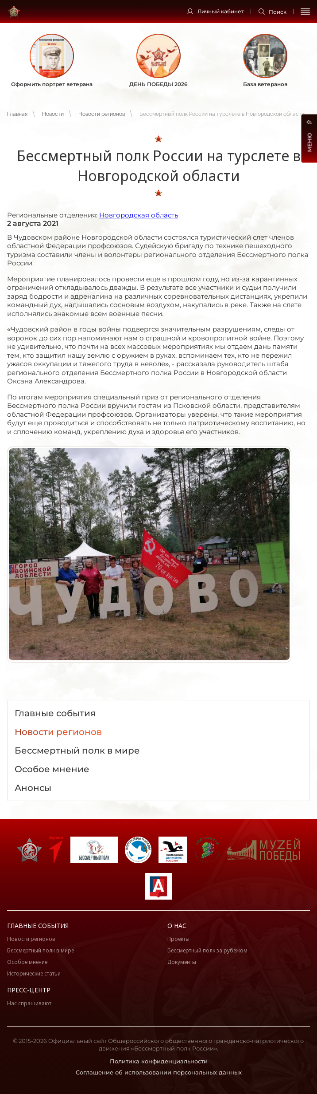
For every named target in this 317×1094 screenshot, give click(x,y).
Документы (181, 962)
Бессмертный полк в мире (40, 950)
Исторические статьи (34, 973)
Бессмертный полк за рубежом (207, 950)
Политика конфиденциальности (159, 1061)
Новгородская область (138, 215)
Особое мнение (27, 962)
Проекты (178, 939)
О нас (176, 925)
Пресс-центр (28, 990)
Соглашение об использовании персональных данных (159, 1072)
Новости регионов (101, 114)
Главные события (38, 925)
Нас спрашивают (29, 1003)
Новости (53, 114)
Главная (17, 114)
